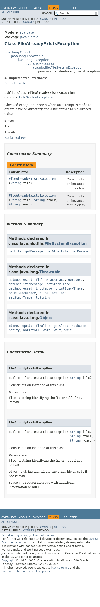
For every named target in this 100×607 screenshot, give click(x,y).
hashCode (79, 326)
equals (26, 326)
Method (60, 18)
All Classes (10, 12)
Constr (45, 18)
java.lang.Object (17, 52)
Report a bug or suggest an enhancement (30, 535)
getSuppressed (20, 288)
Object (45, 318)
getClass (61, 326)
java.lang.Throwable (27, 56)
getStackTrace (58, 284)
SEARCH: (47, 13)
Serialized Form (16, 137)
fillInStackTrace (50, 279)
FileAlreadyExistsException (32, 178)
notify (14, 330)
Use (64, 8)
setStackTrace (20, 297)
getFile (15, 251)
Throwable (49, 272)
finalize (43, 326)
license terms (60, 567)
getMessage (34, 251)
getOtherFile (57, 251)
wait (46, 330)
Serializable (15, 83)
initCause (44, 288)
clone (13, 326)
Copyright (8, 560)
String (16, 183)
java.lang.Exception (33, 60)
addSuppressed (20, 279)
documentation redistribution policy (26, 571)
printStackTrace (69, 288)
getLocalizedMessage (26, 284)
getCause (75, 279)
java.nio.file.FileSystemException (57, 67)
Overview (8, 8)
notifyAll (31, 330)
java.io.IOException (40, 63)
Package (39, 8)
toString (43, 297)
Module (24, 8)
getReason (80, 251)
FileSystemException (36, 97)
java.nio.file (29, 37)
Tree (73, 8)
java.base (26, 32)
